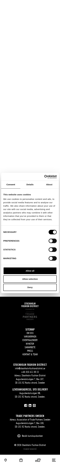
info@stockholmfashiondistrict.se (30, 368)
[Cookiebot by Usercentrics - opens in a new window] (44, 177)
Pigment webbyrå (30, 449)
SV (39, 5)
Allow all (30, 271)
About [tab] (49, 184)
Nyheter (30, 343)
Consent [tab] (10, 184)
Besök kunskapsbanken (32, 435)
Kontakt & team (30, 354)
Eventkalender (30, 340)
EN (43, 5)
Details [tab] (30, 184)
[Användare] (54, 4)
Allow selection (30, 279)
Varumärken (30, 336)
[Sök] (48, 4)
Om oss (30, 333)
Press (30, 350)
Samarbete (30, 347)
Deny (30, 287)
